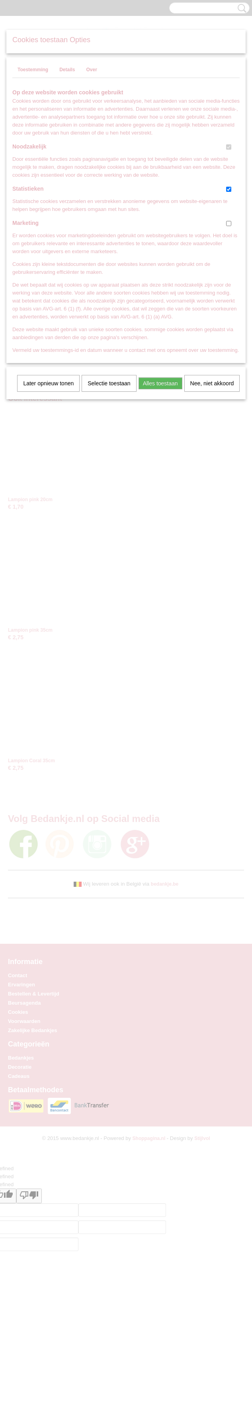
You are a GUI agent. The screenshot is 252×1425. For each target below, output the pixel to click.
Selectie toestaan (109, 383)
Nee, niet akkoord (212, 383)
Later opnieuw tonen (48, 383)
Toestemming (33, 69)
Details (67, 69)
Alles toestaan (160, 383)
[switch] (228, 147)
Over (91, 69)
